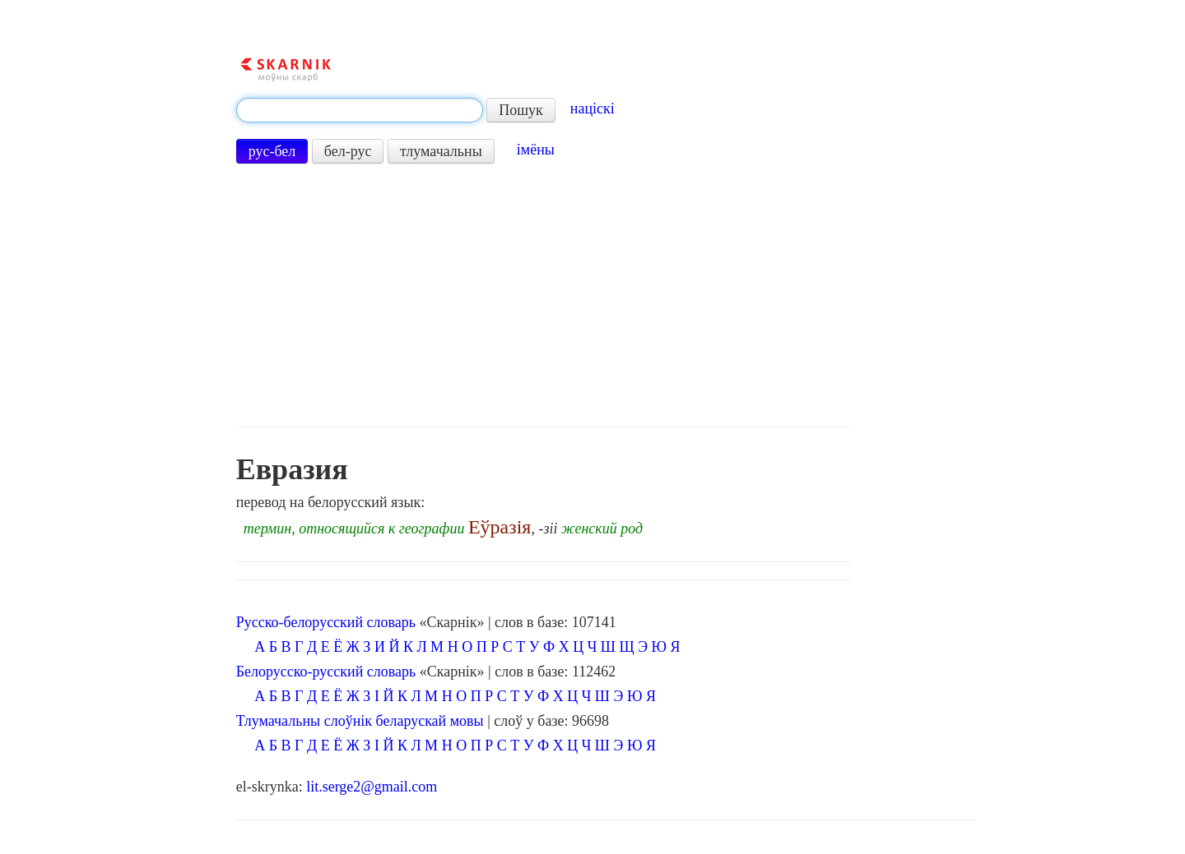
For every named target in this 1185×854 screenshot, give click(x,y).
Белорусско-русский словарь (326, 671)
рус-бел (272, 151)
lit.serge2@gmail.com (371, 786)
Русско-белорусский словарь (326, 622)
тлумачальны (441, 151)
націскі (592, 108)
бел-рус (348, 151)
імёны (536, 149)
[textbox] (359, 110)
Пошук (521, 110)
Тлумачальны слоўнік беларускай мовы (360, 721)
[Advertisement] (543, 295)
